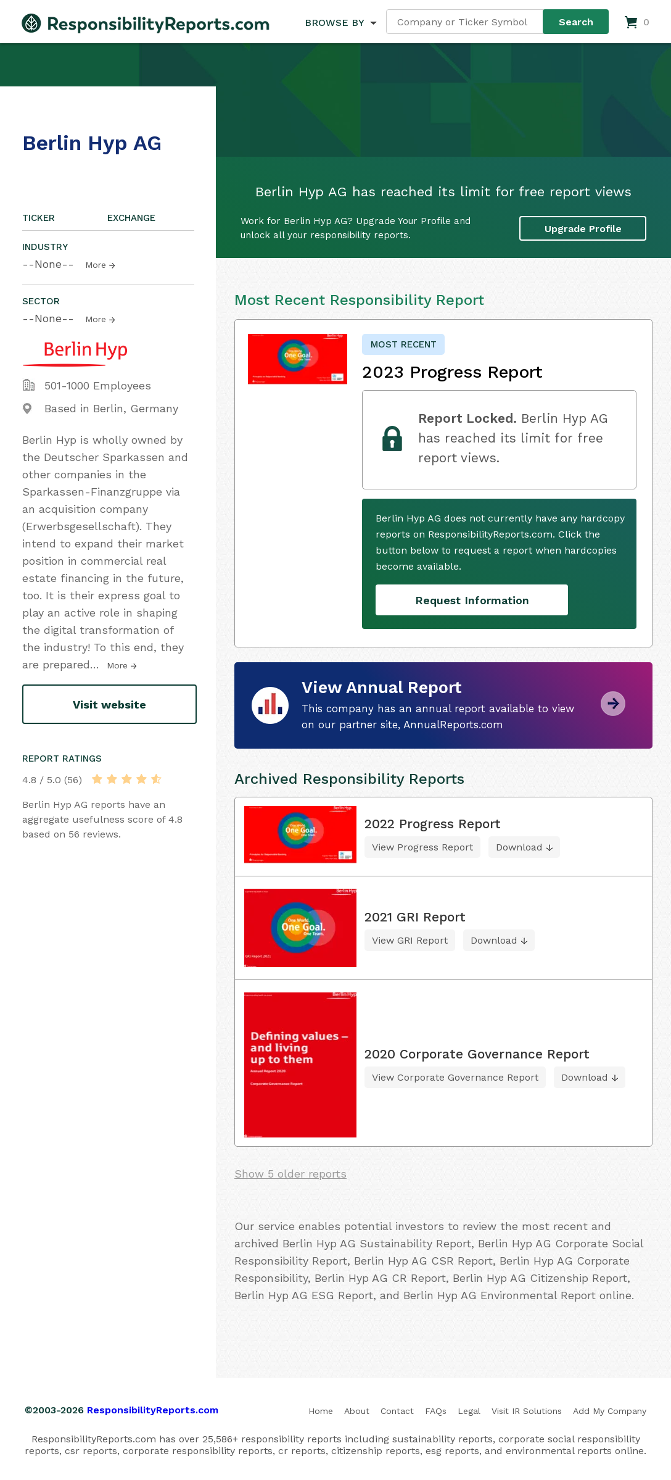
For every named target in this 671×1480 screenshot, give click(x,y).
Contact (397, 1411)
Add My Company (609, 1411)
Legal (469, 1411)
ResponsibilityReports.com (152, 1410)
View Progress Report (422, 847)
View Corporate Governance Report (455, 1077)
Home (320, 1411)
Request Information (472, 600)
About (356, 1411)
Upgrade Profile (583, 228)
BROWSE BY (334, 22)
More (95, 265)
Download (519, 847)
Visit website (109, 704)
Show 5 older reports (290, 1173)
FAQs (436, 1411)
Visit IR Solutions (527, 1411)
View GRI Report (410, 940)
